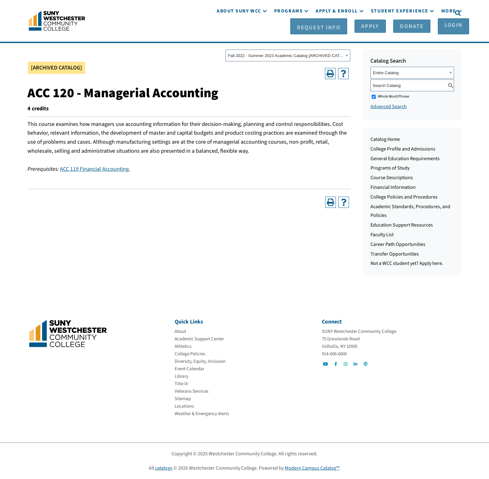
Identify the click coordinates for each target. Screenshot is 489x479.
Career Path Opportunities (397, 244)
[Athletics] (183, 346)
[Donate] (406, 12)
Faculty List (382, 234)
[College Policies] (190, 354)
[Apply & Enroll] (337, 30)
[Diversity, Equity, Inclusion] (200, 361)
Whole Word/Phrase (393, 96)
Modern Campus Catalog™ (312, 468)
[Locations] (184, 406)
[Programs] (288, 30)
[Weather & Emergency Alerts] (202, 413)
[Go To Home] (56, 20)
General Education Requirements (405, 158)
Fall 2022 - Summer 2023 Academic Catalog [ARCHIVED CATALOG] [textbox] (286, 55)
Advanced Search (388, 106)
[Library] (181, 376)
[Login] (437, 12)
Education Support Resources (401, 224)
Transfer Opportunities (394, 253)
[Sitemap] (183, 398)
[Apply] (374, 12)
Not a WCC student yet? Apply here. (406, 263)
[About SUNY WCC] (239, 30)
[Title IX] (181, 384)
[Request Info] (336, 12)
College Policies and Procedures (404, 196)
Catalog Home (385, 139)
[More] (448, 30)
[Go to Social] (325, 364)
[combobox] (287, 55)
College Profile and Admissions (402, 148)
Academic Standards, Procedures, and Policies (410, 211)
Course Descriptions (391, 177)
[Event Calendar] (189, 369)
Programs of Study (389, 167)
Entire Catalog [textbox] (386, 72)
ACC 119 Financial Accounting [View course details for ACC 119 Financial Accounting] (94, 169)
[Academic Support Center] (199, 339)
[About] (180, 331)
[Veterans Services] (191, 391)
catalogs (163, 468)
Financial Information (393, 187)
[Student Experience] (399, 30)
